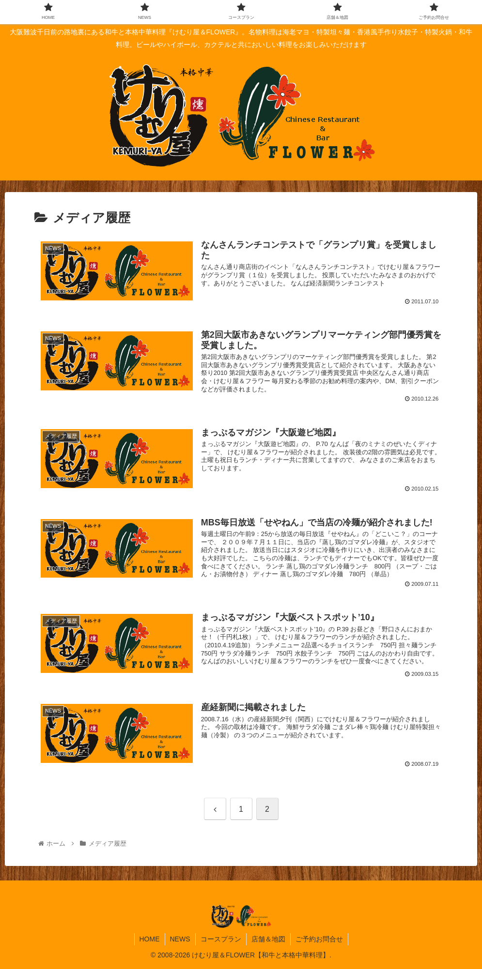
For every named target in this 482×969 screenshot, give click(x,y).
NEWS (180, 939)
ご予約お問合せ (319, 939)
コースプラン (221, 939)
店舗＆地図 (268, 939)
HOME (150, 939)
